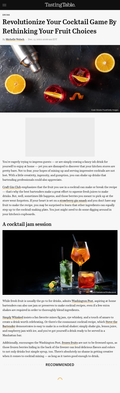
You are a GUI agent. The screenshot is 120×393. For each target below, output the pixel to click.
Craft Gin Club (11, 187)
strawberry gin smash (73, 200)
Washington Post (82, 301)
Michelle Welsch (15, 39)
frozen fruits (70, 342)
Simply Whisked (12, 317)
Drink (6, 15)
